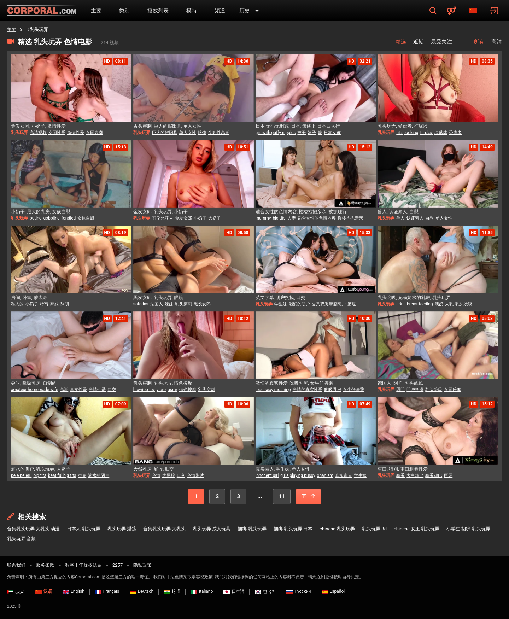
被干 (301, 132)
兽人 (400, 218)
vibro (161, 389)
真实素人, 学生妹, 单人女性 (283, 469)
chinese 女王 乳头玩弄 (416, 528)
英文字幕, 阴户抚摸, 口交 (281, 297)
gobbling (51, 218)
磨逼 (351, 304)
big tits (279, 218)
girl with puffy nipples (276, 132)
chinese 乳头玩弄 (337, 528)
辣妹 (54, 304)
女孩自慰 (85, 218)
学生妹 (280, 304)
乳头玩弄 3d (374, 528)
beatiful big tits (62, 475)
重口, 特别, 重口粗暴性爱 (403, 469)
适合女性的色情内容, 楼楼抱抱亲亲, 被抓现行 (301, 211)
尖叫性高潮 (218, 132)
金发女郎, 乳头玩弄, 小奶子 (160, 211)
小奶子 (200, 218)
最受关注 (441, 42)
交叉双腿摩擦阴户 (329, 304)
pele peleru (21, 475)
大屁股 (168, 475)
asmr (172, 389)
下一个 (308, 496)
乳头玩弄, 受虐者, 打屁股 (403, 126)
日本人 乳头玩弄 (83, 528)
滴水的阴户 (98, 475)
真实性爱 (78, 389)
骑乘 (400, 475)
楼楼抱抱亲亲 (350, 218)
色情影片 (195, 475)
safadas (140, 304)
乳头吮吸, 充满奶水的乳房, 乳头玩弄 (414, 297)
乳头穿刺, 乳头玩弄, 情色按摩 (163, 383)
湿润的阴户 (299, 304)
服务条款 (45, 565)
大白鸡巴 (414, 475)
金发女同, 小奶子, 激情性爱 (38, 126)
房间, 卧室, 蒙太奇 (29, 297)
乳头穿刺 (183, 304)
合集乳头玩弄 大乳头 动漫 (33, 528)
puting (36, 218)
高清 (496, 42)
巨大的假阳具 (164, 132)
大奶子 (214, 218)
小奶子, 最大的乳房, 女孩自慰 (40, 211)
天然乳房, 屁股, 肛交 (153, 469)
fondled (69, 218)
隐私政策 (142, 565)
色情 (156, 475)
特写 (44, 304)
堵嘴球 (440, 132)
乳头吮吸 (463, 304)
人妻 (291, 218)
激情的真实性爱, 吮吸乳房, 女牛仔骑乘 (294, 383)
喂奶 (439, 304)
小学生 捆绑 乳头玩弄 (468, 528)
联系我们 (16, 565)
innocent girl (267, 475)
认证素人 (414, 218)
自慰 (429, 218)
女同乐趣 (452, 389)
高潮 (64, 389)
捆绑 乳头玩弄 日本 (293, 528)
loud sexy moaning (273, 389)
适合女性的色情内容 (317, 218)
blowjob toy (144, 389)
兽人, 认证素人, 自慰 (398, 211)
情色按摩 (187, 389)
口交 (111, 389)
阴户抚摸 (414, 389)
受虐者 (455, 132)
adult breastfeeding (414, 304)
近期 (418, 42)
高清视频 (38, 132)
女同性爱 (56, 132)
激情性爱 (75, 132)
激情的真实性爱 (307, 389)
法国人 (156, 304)
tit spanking (407, 132)
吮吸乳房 (332, 389)
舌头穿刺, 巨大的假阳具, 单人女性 (167, 126)
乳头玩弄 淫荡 (121, 528)
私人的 (17, 304)
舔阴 (64, 304)
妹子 (312, 132)
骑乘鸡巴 (433, 475)
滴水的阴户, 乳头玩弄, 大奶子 (40, 469)
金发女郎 (183, 218)
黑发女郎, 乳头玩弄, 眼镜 (158, 297)
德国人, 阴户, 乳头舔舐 (400, 383)
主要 (11, 29)
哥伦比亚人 (162, 218)
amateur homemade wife (34, 389)
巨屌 (448, 475)
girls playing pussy (297, 475)
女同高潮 (94, 132)
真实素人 (343, 475)
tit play (426, 132)
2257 (117, 565)
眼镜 (202, 132)
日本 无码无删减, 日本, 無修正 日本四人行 (298, 126)
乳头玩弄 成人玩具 (211, 528)
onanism (325, 475)
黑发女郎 (202, 304)
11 (282, 496)
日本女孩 (332, 132)
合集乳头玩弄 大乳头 (164, 528)
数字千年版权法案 (83, 565)
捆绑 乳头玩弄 (252, 528)
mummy (263, 218)
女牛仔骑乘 (353, 389)
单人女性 (187, 132)
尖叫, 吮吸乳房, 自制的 (34, 383)
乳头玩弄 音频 (21, 538)
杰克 (82, 475)
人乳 (449, 304)
